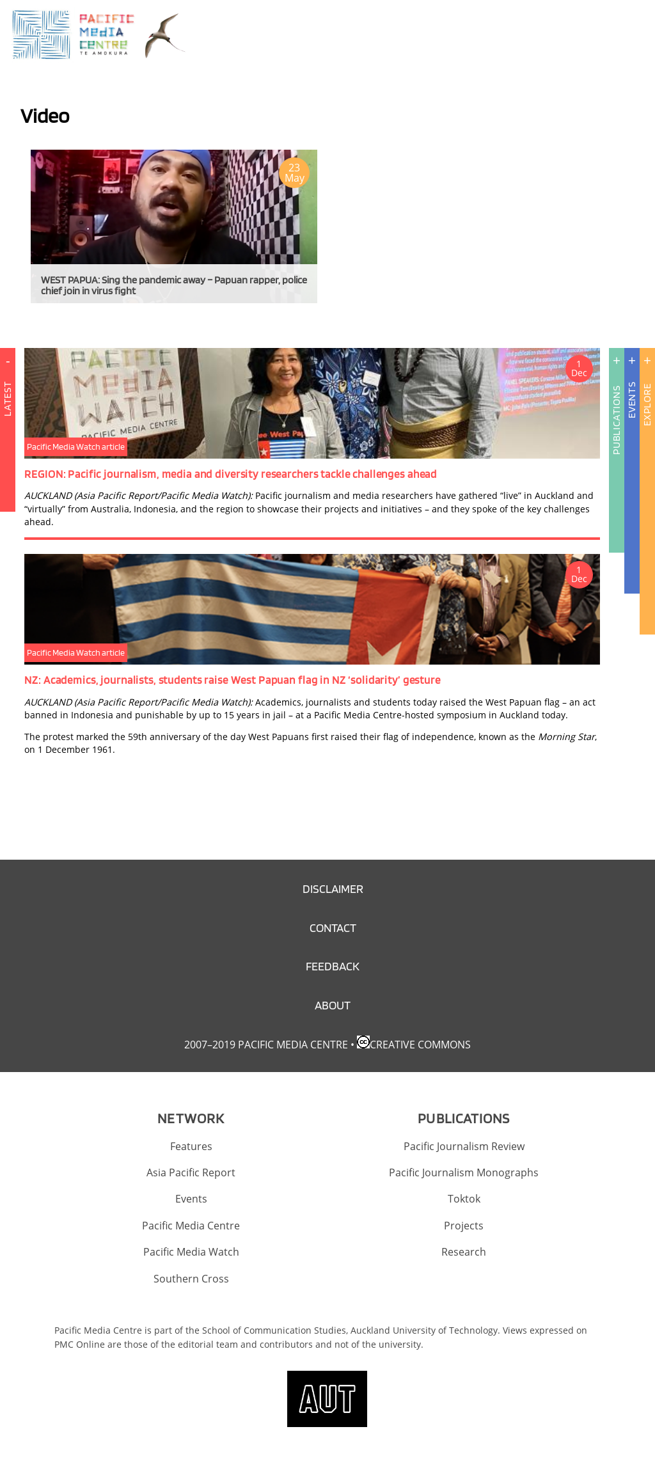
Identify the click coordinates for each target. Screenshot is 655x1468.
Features (191, 1146)
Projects (464, 1226)
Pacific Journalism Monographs (464, 1172)
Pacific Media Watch (191, 1252)
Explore (647, 404)
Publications (616, 420)
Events (632, 399)
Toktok (464, 1199)
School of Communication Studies (274, 1330)
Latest (7, 443)
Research (463, 1252)
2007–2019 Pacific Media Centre (266, 1045)
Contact (333, 927)
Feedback (332, 966)
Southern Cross (191, 1279)
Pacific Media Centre (191, 1226)
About (333, 1005)
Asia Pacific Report (190, 1172)
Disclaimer (333, 888)
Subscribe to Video (25, 322)
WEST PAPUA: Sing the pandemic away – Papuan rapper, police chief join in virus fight (174, 285)
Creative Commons (420, 1045)
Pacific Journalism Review (464, 1146)
